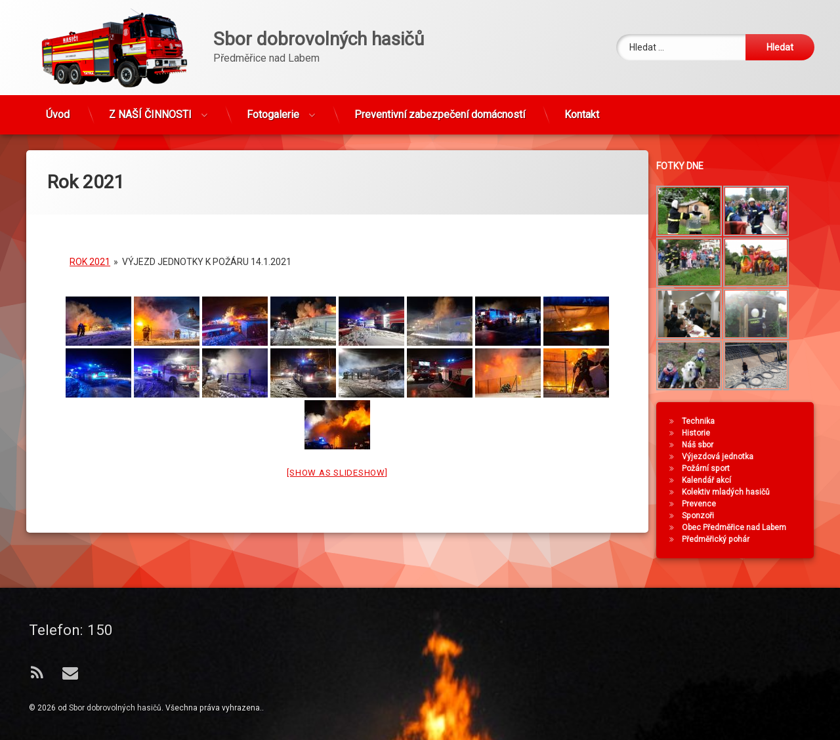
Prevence (705, 503)
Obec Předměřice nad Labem (740, 527)
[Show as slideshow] (337, 457)
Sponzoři (704, 515)
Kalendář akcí (712, 480)
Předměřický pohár (721, 539)
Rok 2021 (90, 246)
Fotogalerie (273, 109)
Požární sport (712, 468)
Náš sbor (703, 444)
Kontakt (581, 109)
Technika (704, 421)
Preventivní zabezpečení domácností (439, 109)
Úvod (58, 109)
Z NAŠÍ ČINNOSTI (150, 109)
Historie (702, 433)
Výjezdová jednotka (723, 456)
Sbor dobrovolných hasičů (115, 707)
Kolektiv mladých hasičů (732, 492)
